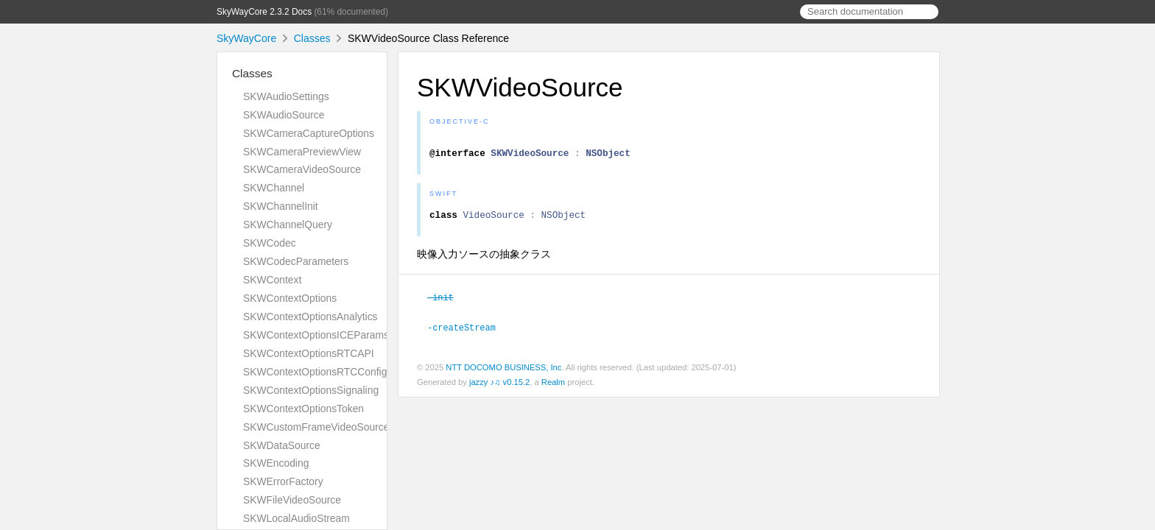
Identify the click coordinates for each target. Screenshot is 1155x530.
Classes (312, 38)
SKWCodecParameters (295, 261)
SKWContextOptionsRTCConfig (315, 372)
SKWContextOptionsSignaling (311, 390)
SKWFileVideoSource (292, 500)
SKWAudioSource (283, 115)
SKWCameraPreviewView (302, 152)
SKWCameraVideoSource (302, 169)
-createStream (468, 333)
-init (447, 303)
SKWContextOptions (290, 298)
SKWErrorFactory (283, 481)
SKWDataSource (281, 445)
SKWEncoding (276, 463)
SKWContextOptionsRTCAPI (308, 353)
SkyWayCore (246, 38)
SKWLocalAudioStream (296, 518)
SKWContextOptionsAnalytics (310, 316)
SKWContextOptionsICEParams (316, 335)
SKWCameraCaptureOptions (308, 133)
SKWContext (272, 280)
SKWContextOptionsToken (303, 408)
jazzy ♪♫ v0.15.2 (499, 387)
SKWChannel (273, 188)
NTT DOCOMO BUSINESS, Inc (503, 372)
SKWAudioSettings (286, 96)
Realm (553, 387)
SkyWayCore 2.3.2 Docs (264, 12)
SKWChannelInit (280, 206)
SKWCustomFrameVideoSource (316, 427)
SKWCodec (269, 243)
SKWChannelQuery (287, 224)
